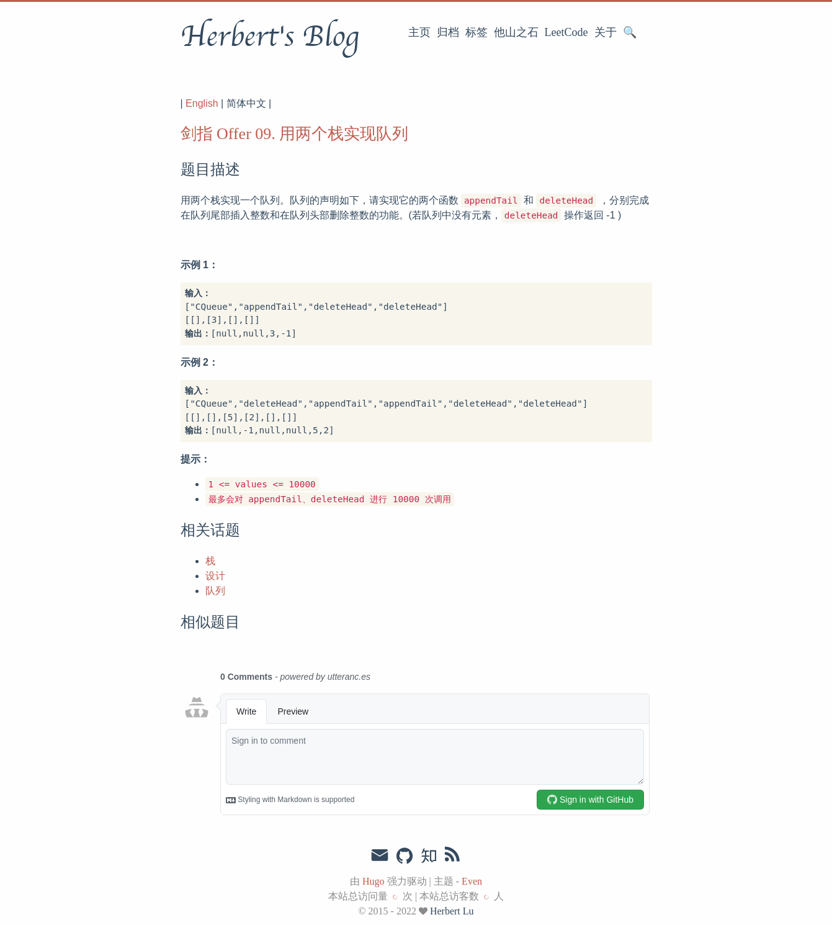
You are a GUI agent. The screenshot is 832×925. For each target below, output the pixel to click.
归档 (448, 32)
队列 (215, 590)
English (202, 103)
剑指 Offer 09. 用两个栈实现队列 (295, 134)
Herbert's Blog (270, 37)
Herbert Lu (452, 911)
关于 (605, 32)
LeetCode (566, 32)
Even (472, 881)
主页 (419, 32)
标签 (476, 32)
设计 (215, 576)
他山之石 (516, 32)
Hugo (373, 881)
